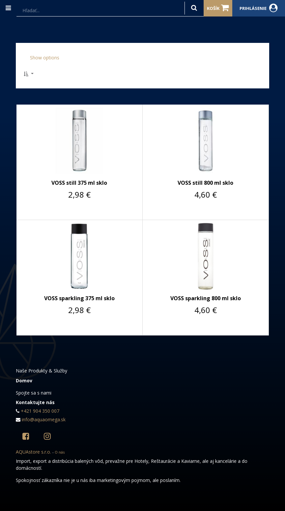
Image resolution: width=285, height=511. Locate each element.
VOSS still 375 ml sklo (79, 182)
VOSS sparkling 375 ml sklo (79, 298)
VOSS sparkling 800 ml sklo (205, 298)
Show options (44, 57)
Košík (218, 8)
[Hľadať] (194, 8)
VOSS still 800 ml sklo (205, 182)
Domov (24, 380)
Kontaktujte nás (35, 402)
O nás (60, 452)
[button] (30, 73)
